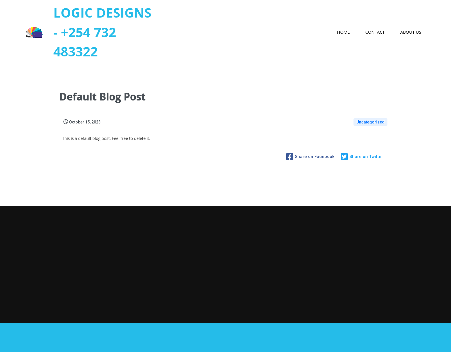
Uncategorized (370, 122)
